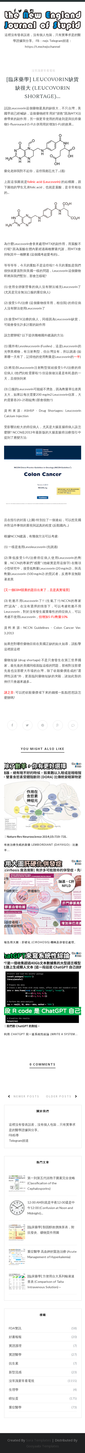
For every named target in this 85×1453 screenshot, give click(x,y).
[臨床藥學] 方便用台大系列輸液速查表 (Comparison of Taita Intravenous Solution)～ (50, 1281)
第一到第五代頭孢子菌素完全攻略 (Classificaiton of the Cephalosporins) (51, 1183)
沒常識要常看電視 (43, 70)
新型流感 (15, 1372)
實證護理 (15, 1346)
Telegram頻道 (19, 1140)
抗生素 (13, 1363)
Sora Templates (38, 1440)
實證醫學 (15, 1354)
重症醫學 (15, 1407)
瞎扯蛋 (13, 1398)
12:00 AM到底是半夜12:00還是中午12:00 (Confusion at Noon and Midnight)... (51, 1207)
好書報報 (15, 1337)
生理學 (13, 1389)
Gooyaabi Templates (42, 1446)
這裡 (7, 649)
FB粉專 (14, 1135)
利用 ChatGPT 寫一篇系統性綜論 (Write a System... (41, 1034)
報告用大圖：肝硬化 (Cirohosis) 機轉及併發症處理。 (40, 942)
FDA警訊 (15, 1328)
